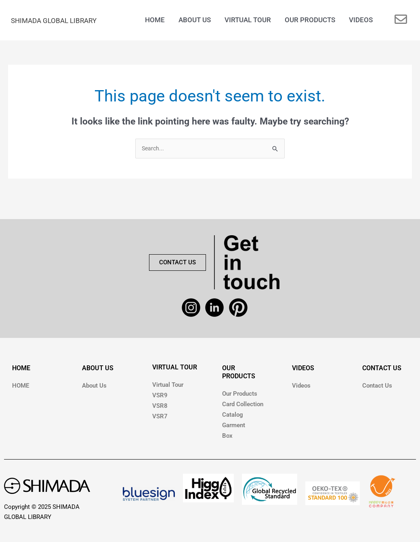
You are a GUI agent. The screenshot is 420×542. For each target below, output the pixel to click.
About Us (94, 387)
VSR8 (160, 407)
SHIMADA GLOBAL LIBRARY (64, 20)
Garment (233, 426)
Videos (301, 387)
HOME (21, 369)
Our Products (239, 395)
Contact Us (377, 387)
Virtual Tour (167, 386)
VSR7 (160, 418)
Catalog (232, 416)
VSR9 (160, 397)
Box (227, 437)
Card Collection (242, 405)
